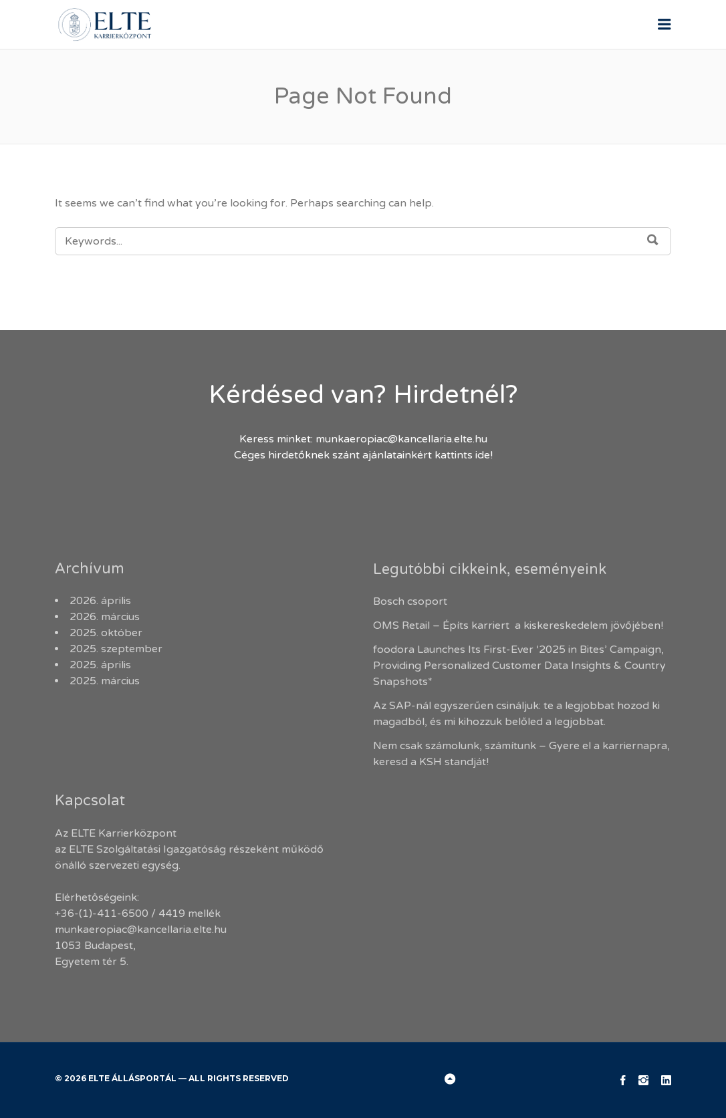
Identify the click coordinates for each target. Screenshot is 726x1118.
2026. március (105, 616)
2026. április (100, 600)
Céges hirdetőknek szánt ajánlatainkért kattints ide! (363, 455)
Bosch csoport (410, 601)
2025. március (105, 681)
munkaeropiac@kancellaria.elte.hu (401, 439)
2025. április (100, 665)
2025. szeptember (116, 649)
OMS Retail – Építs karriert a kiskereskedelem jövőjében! (519, 625)
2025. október (106, 633)
